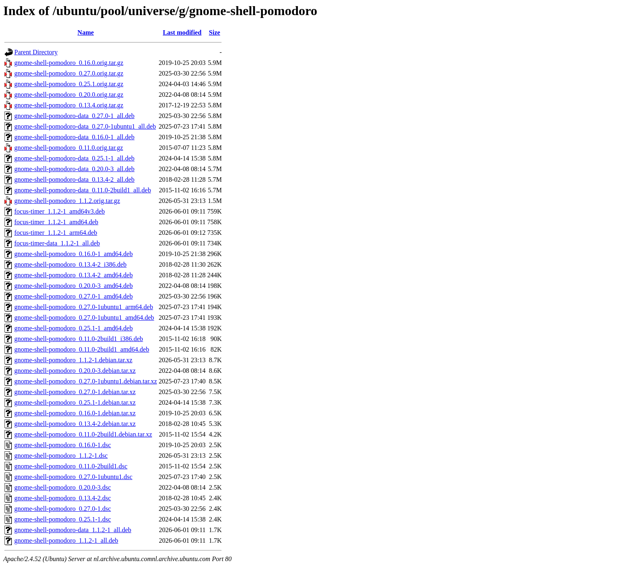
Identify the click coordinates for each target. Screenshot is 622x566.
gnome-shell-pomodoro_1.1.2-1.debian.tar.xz (73, 360)
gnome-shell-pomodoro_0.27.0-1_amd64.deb (73, 296)
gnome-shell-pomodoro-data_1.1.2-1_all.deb (72, 529)
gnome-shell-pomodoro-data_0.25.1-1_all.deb (74, 158)
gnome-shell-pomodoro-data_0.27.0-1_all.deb (74, 115)
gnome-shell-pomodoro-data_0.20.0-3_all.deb (74, 168)
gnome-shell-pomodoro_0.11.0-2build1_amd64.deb (81, 349)
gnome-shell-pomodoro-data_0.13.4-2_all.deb (74, 179)
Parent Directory (36, 52)
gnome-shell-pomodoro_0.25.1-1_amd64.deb (73, 328)
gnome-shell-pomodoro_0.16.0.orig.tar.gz (68, 62)
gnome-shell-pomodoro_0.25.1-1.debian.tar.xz (75, 402)
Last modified (182, 32)
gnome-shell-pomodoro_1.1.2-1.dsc (61, 455)
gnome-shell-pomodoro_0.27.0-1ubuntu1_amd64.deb (84, 317)
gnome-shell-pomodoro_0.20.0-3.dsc (62, 487)
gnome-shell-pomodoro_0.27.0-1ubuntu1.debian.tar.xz (85, 381)
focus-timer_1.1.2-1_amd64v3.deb (59, 211)
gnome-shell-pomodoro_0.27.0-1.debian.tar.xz (75, 391)
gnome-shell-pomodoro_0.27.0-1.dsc (62, 508)
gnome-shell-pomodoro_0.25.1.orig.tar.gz (68, 83)
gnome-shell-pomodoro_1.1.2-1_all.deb (66, 540)
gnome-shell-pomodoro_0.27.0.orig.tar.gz (68, 73)
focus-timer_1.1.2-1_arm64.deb (55, 232)
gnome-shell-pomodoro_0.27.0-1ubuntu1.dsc (73, 476)
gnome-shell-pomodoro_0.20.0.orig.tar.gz (68, 94)
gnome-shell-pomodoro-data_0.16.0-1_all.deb (74, 137)
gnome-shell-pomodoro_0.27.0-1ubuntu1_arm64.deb (83, 306)
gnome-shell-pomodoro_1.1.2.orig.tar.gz (67, 200)
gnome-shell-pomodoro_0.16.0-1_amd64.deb (73, 253)
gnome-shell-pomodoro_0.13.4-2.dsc (62, 498)
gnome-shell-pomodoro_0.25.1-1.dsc (62, 519)
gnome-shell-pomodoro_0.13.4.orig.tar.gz (68, 105)
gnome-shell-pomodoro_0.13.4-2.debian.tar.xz (75, 423)
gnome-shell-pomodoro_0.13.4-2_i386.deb (70, 264)
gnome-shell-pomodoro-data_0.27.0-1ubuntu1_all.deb (85, 126)
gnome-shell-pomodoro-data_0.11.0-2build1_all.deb (82, 190)
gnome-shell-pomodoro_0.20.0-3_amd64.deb (73, 285)
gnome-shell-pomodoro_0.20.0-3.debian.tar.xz (75, 370)
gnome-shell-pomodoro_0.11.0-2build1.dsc (70, 466)
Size (214, 32)
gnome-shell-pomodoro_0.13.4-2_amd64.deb (73, 275)
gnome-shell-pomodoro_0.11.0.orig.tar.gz (68, 147)
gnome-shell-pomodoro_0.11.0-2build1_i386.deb (78, 338)
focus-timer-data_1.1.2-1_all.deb (57, 243)
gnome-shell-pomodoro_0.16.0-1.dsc (62, 444)
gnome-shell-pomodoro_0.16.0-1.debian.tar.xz (75, 413)
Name (86, 32)
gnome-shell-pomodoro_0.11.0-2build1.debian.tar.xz (83, 434)
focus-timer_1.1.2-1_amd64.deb (56, 221)
